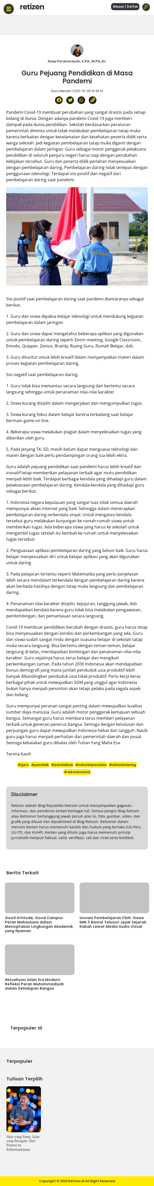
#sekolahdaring (122, 765)
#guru (23, 765)
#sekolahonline (77, 772)
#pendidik (40, 765)
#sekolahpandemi (90, 765)
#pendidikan (62, 765)
